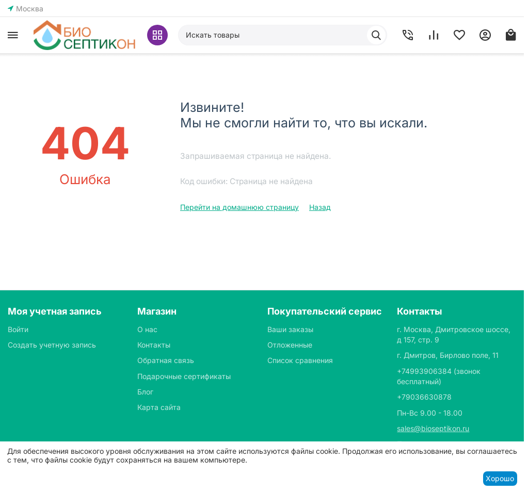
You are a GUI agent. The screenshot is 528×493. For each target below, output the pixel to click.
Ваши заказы (290, 329)
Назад (320, 207)
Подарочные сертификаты (184, 376)
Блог (145, 391)
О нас (147, 329)
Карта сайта (159, 407)
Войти (18, 329)
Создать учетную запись (52, 344)
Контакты (153, 344)
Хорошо (500, 478)
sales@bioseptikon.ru (433, 428)
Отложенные (289, 344)
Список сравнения (300, 360)
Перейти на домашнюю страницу (239, 207)
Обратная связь (165, 360)
